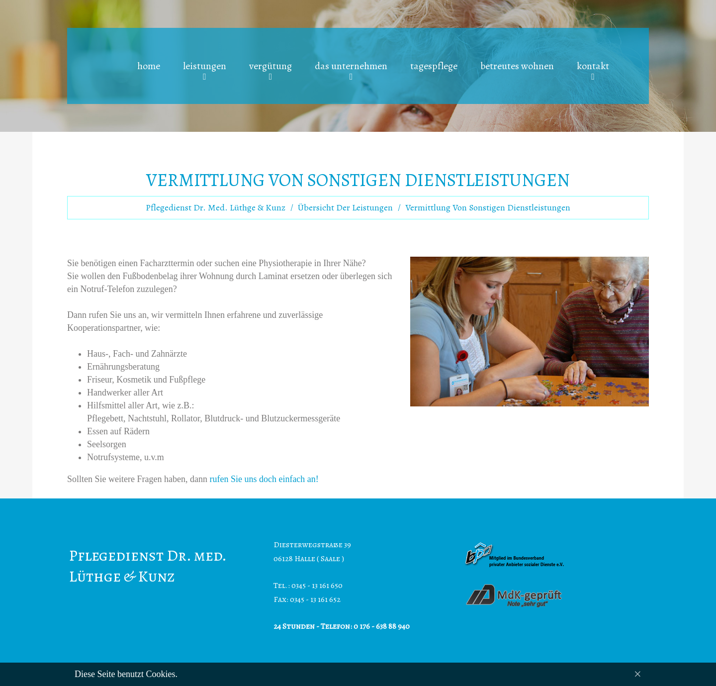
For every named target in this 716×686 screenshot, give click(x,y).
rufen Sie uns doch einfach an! (263, 479)
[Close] (637, 674)
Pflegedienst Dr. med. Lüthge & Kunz (215, 207)
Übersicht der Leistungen (345, 207)
